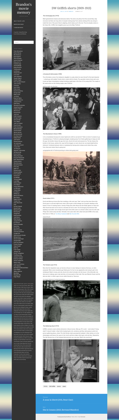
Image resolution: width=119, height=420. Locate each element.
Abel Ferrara (17, 110)
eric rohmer (17, 343)
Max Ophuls (17, 197)
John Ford (16, 114)
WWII (19, 300)
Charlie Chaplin (17, 80)
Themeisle (82, 416)
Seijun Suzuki (17, 246)
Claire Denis (17, 103)
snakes (19, 355)
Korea (23, 309)
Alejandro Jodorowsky (19, 150)
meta (15, 321)
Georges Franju (17, 118)
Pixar (15, 204)
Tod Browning (17, 69)
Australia (23, 314)
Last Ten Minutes (17, 312)
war (31, 305)
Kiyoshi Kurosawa (18, 165)
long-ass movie (18, 314)
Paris (24, 332)
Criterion (28, 287)
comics (15, 301)
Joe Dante (16, 96)
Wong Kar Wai (17, 275)
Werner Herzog (17, 132)
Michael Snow (17, 237)
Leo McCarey (17, 188)
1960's (22, 287)
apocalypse (29, 296)
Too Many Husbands (61, 214)
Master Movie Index (19, 24)
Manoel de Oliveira (18, 195)
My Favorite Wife (74, 214)
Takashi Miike (17, 190)
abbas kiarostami (24, 346)
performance (19, 352)
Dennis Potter (17, 208)
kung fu (26, 310)
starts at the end (26, 328)
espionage (18, 321)
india (20, 318)
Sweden (19, 323)
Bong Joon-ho (17, 62)
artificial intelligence (25, 325)
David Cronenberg (18, 91)
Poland (21, 343)
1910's (15, 328)
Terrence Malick (18, 179)
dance (21, 300)
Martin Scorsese (18, 230)
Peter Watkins (17, 266)
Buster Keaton (17, 154)
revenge (22, 294)
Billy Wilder (16, 273)
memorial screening (17, 319)
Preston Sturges (18, 244)
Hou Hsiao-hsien (18, 136)
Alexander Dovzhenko (19, 105)
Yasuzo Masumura (18, 186)
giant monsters (20, 336)
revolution (29, 314)
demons (22, 310)
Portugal (15, 316)
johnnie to (28, 323)
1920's (20, 292)
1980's (29, 285)
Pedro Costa (17, 89)
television (16, 291)
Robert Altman (17, 53)
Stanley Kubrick (17, 161)
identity (26, 291)
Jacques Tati (17, 251)
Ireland (15, 352)
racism (15, 303)
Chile (24, 345)
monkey (15, 336)
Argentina (19, 325)
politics (28, 294)
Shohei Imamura (18, 141)
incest (30, 339)
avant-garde (28, 292)
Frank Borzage (17, 63)
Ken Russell (17, 228)
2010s (29, 283)
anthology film (23, 307)
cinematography (17, 332)
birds (29, 291)
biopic (23, 352)
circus (21, 332)
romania (26, 345)
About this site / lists (19, 21)
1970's (31, 285)
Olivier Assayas (17, 58)
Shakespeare (27, 332)
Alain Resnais (17, 219)
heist (30, 343)
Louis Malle (16, 181)
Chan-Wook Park (18, 202)
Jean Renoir (17, 217)
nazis (27, 301)
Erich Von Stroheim (18, 242)
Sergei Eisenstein (18, 107)
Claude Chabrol (17, 78)
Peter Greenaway (18, 127)
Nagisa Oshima (17, 199)
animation (19, 287)
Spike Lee (16, 168)
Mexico (30, 301)
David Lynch (17, 175)
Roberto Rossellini (18, 224)
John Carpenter (18, 76)
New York (16, 294)
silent (25, 292)
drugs (23, 296)
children (21, 298)
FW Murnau (16, 193)
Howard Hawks (17, 130)
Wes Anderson (17, 54)
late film (28, 334)
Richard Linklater (18, 172)
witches (28, 309)
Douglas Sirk (17, 233)
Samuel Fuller (17, 119)
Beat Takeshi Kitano (19, 159)
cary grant (29, 337)
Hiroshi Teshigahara (19, 253)
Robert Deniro (20, 345)
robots (32, 303)
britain (19, 291)
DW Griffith (52, 386)
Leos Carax (16, 74)
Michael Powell (17, 210)
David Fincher (17, 112)
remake (31, 298)
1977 (23, 312)
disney (20, 310)
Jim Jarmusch (17, 143)
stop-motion (16, 296)
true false (22, 291)
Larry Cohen (17, 87)
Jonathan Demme (18, 100)
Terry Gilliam (17, 121)
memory (30, 307)
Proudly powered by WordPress (64, 416)
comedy (23, 301)
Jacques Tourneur (18, 257)
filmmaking (18, 289)
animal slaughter (26, 327)
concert (25, 334)
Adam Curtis (17, 94)
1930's (28, 289)
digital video (30, 310)
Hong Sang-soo (19, 350)
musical (31, 289)
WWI (33, 327)
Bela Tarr (16, 248)
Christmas (16, 323)
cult (32, 316)
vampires (25, 298)
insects (27, 339)
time (31, 327)
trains (27, 300)
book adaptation (28, 312)
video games (18, 346)
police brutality (16, 309)
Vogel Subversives (28, 348)
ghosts (17, 292)
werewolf (23, 350)
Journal (17, 330)
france (25, 287)
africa (15, 292)
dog (14, 318)
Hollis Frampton (18, 116)
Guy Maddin (17, 177)
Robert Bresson (18, 67)
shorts (20, 285)
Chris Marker (17, 184)
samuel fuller (25, 316)
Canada (19, 305)
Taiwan (21, 341)
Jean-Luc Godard (18, 123)
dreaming (17, 318)
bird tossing (23, 359)
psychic (31, 330)
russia (18, 298)
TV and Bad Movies (18, 27)
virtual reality (25, 354)
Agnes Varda (17, 262)
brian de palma (29, 350)
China (25, 296)
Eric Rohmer (17, 222)
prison (24, 303)
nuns (20, 359)
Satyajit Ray (17, 213)
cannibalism (30, 318)
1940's (25, 289)
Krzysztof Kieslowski (19, 157)
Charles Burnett (18, 72)
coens (18, 359)
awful (18, 303)
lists (31, 291)
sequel (22, 289)
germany (19, 294)
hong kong (30, 300)
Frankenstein (16, 354)
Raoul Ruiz (16, 226)
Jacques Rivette (18, 220)
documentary (24, 285)
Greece (15, 357)
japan (15, 289)
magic (21, 309)
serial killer (21, 334)
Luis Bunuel (17, 71)
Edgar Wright (17, 276)
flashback (24, 339)
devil (27, 318)
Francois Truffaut (18, 258)
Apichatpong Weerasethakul (21, 267)
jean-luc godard (30, 319)
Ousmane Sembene (19, 231)
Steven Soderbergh (19, 238)
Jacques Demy (17, 101)
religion (24, 300)
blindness (21, 328)
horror (17, 285)
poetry (26, 314)
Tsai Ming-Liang (18, 255)
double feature (28, 305)
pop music (16, 305)
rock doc (19, 296)
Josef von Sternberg (19, 264)
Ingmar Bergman (18, 60)
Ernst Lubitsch (17, 174)
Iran (21, 312)
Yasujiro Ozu (17, 201)
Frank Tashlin (17, 249)
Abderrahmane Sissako (20, 235)
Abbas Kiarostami (18, 155)
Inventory (15, 345)
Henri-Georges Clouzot (19, 81)
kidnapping (16, 300)
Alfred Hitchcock (18, 134)
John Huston (17, 139)
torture (18, 328)
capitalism (29, 341)
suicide (32, 292)
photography (16, 310)
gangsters (23, 305)
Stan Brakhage (17, 65)
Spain (15, 307)
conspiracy (16, 337)
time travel (18, 307)
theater (27, 307)
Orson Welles (17, 269)
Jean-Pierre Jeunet (19, 145)
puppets (31, 334)
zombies (15, 298)
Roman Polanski (18, 206)
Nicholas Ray (17, 211)
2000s (15, 285)
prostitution (20, 337)
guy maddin (25, 337)
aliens (26, 294)
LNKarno (20, 303)
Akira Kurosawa (18, 163)
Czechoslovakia (17, 341)
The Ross (21, 354)
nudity (30, 336)
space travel (19, 301)
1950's (31, 287)
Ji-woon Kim (17, 146)
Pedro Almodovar (18, 51)
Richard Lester (17, 170)
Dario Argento (17, 56)
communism (29, 355)
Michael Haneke (18, 128)
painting (28, 298)
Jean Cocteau (17, 83)
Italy (22, 292)
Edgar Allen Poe (26, 343)
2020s (32, 283)
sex (25, 301)
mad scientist (24, 319)
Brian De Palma (17, 98)
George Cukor (17, 92)
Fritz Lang (16, 166)
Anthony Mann (17, 183)
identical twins (24, 355)
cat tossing (25, 341)
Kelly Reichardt (17, 215)
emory (26, 309)
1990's (15, 287)
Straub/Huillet (17, 240)
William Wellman (18, 271)
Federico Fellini (17, 109)
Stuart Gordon (17, 125)
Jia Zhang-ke (17, 148)
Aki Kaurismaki (17, 152)
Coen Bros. (16, 85)
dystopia (29, 316)
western (31, 294)
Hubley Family (17, 137)
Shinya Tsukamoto (18, 260)
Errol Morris (17, 192)
